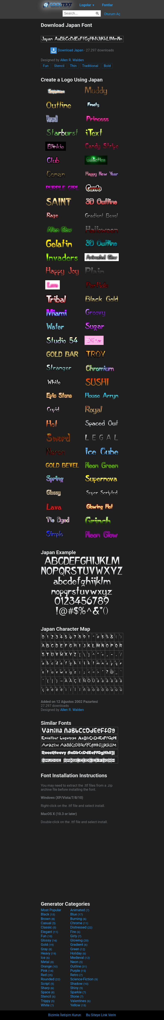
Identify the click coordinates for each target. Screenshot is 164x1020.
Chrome (79, 923)
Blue (76, 914)
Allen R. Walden (72, 60)
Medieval (80, 958)
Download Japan (66, 50)
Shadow (79, 984)
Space (47, 992)
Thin (73, 66)
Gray (46, 949)
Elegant (49, 932)
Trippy (47, 1001)
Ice (45, 958)
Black (48, 914)
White (47, 1005)
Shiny (76, 988)
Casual (48, 923)
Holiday (78, 953)
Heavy (48, 953)
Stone (76, 996)
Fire (75, 932)
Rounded (50, 979)
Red (47, 975)
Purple (78, 971)
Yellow (78, 1005)
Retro (76, 975)
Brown (48, 919)
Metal (47, 962)
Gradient (78, 945)
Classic (48, 927)
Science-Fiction (84, 979)
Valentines (80, 1001)
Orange (49, 966)
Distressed (81, 927)
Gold (47, 945)
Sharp (47, 988)
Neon (76, 962)
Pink (47, 971)
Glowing (79, 940)
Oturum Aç (112, 14)
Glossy (49, 940)
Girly (75, 936)
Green (77, 949)
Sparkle (78, 992)
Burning (78, 919)
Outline (78, 966)
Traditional (90, 66)
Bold (107, 66)
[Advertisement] (20, 86)
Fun (45, 66)
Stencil (59, 66)
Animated (79, 910)
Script (47, 984)
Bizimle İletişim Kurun (64, 1015)
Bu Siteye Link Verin (101, 1015)
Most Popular (51, 910)
